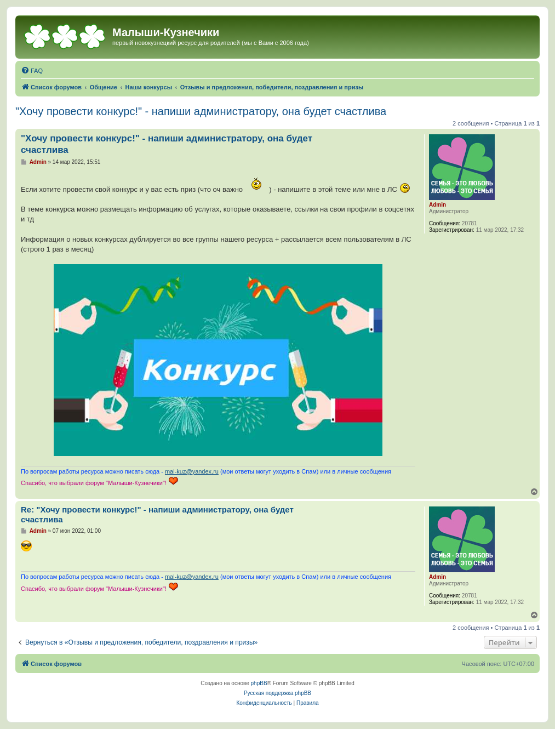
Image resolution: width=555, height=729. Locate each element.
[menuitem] (32, 70)
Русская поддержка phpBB (277, 693)
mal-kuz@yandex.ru (192, 471)
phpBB (259, 683)
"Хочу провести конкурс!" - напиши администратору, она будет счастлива (200, 111)
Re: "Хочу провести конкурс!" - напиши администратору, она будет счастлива (157, 515)
